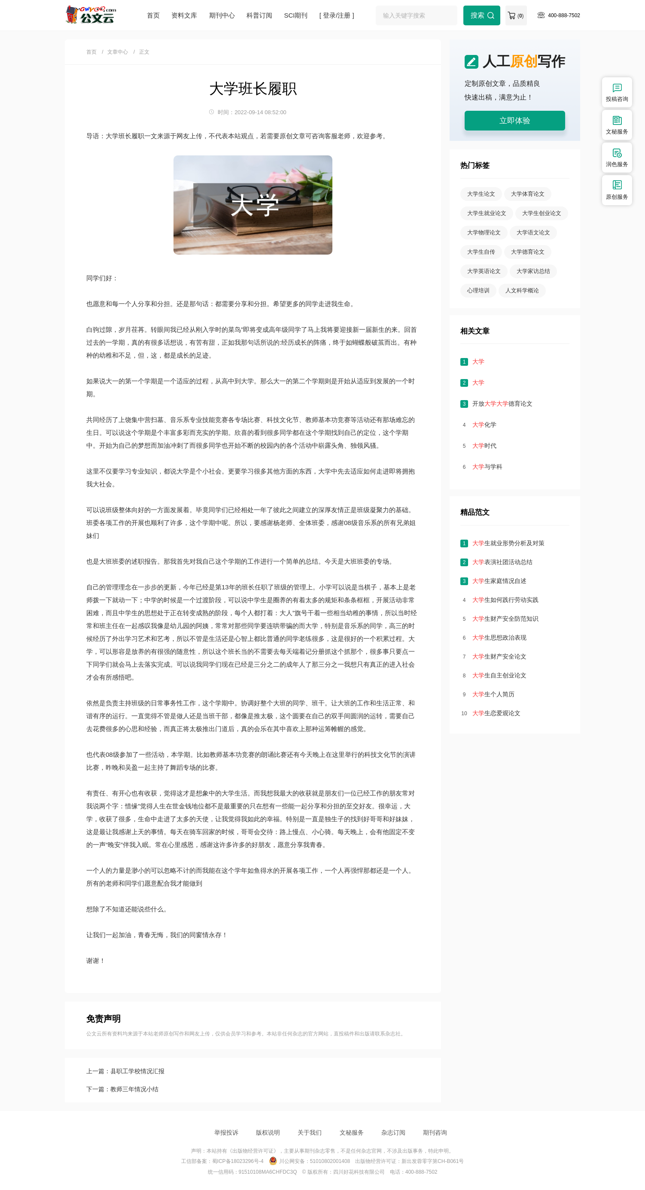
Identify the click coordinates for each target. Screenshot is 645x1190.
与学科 (487, 466)
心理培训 (478, 290)
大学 (247, 381)
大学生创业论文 (541, 213)
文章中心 (117, 52)
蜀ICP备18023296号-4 (238, 1161)
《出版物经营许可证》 (253, 1151)
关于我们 (310, 1132)
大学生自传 (481, 252)
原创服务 (617, 190)
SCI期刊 (295, 15)
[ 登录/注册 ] (336, 15)
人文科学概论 (522, 290)
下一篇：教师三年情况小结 (122, 1089)
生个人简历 (493, 694)
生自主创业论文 (499, 675)
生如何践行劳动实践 (505, 599)
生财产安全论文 (499, 656)
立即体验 (514, 120)
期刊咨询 (435, 1132)
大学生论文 (481, 194)
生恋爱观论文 (496, 713)
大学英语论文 (484, 271)
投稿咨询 (617, 92)
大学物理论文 (484, 232)
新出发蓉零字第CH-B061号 (433, 1161)
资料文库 (184, 15)
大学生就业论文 (486, 213)
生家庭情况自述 (499, 580)
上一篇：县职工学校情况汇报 (125, 1071)
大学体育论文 (528, 194)
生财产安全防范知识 (505, 618)
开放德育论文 (502, 403)
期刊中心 (222, 15)
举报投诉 (226, 1132)
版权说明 (268, 1132)
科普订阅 (259, 15)
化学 (484, 424)
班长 (248, 587)
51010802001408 (330, 1161)
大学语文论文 (533, 232)
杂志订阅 (393, 1132)
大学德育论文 (528, 252)
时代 (484, 445)
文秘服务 (352, 1132)
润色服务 (617, 157)
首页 (153, 15)
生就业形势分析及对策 (508, 543)
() (520, 16)
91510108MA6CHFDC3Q (268, 1172)
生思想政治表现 (499, 637)
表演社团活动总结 (502, 562)
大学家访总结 (533, 271)
